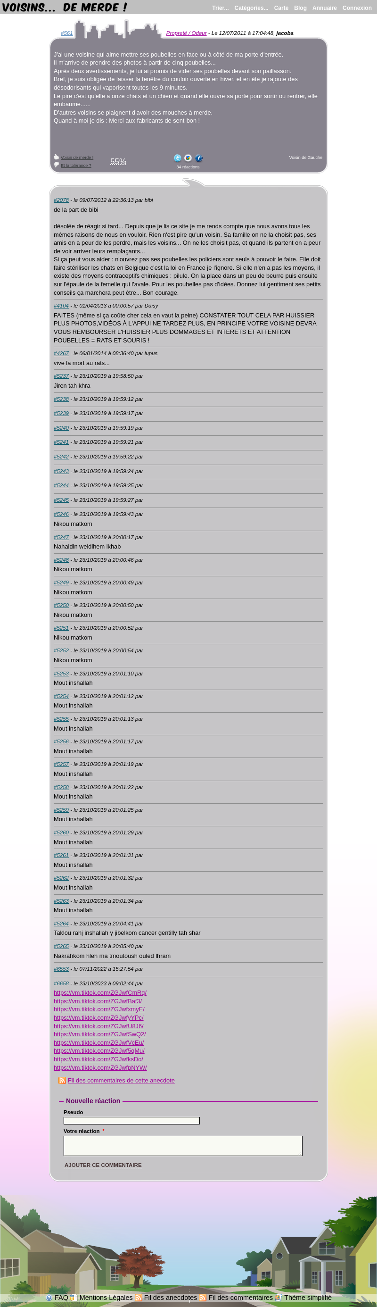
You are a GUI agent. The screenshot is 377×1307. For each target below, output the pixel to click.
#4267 (61, 353)
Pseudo (73, 1112)
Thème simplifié (308, 1297)
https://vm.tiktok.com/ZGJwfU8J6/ (99, 1026)
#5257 (61, 764)
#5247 (61, 537)
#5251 (61, 628)
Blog (300, 8)
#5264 (61, 923)
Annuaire (324, 8)
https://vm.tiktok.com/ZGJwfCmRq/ (100, 992)
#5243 (61, 471)
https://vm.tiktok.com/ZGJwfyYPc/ (99, 1017)
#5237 (61, 376)
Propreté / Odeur (186, 33)
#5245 (61, 500)
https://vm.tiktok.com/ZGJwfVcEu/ (99, 1042)
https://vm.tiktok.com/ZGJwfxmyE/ (99, 1009)
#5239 (61, 413)
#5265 (61, 946)
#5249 (61, 582)
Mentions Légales (106, 1297)
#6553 (61, 969)
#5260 (61, 832)
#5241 (61, 442)
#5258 (61, 787)
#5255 (61, 719)
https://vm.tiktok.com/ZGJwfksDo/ (98, 1059)
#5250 (61, 605)
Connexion (357, 8)
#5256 (61, 741)
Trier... (220, 8)
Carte (281, 8)
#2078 (61, 200)
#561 (67, 33)
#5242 (61, 456)
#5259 (61, 810)
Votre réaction (84, 1131)
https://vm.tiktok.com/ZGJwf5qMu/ (99, 1050)
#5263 (61, 901)
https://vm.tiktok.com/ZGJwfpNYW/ (100, 1067)
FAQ (61, 1297)
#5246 (61, 514)
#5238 (61, 399)
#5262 (61, 878)
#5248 (61, 560)
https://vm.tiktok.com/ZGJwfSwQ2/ (100, 1034)
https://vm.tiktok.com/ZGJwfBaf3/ (98, 1001)
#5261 (61, 855)
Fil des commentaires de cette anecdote (121, 1080)
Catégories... (252, 8)
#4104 (61, 305)
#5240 (61, 428)
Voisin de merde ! (77, 157)
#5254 (61, 696)
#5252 (61, 650)
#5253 (61, 673)
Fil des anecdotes (170, 1297)
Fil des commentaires (240, 1297)
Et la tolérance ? (76, 165)
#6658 (61, 983)
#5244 (61, 485)
